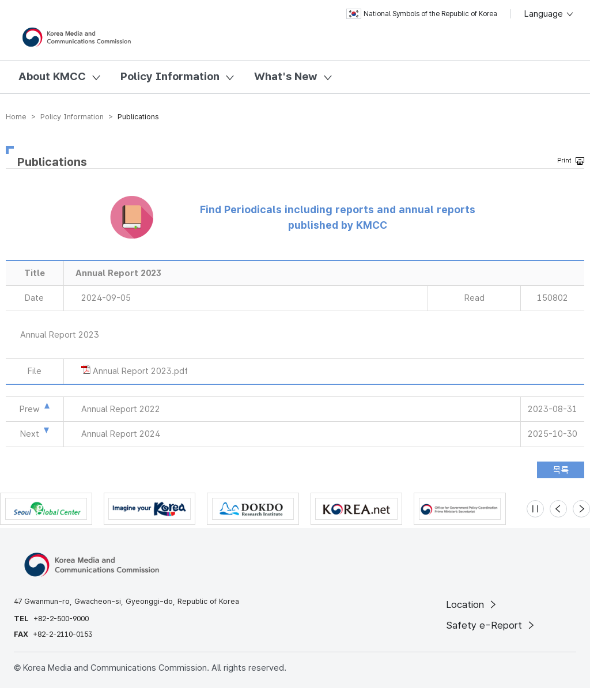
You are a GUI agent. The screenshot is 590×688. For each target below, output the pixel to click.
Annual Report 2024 (120, 434)
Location (472, 604)
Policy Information (170, 76)
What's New (285, 76)
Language (549, 14)
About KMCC (52, 76)
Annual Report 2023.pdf (140, 371)
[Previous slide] (558, 508)
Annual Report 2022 (120, 409)
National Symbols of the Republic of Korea (421, 14)
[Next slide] (581, 508)
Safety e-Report (491, 625)
